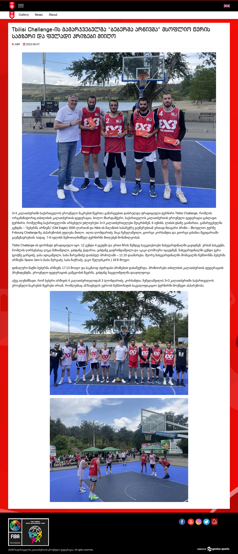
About (53, 15)
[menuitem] (24, 15)
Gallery (24, 15)
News (39, 15)
